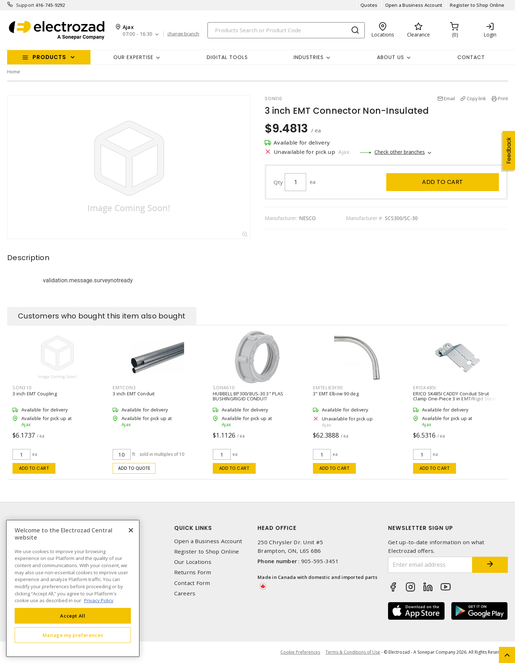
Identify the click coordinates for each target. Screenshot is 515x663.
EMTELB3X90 (328, 387)
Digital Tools (227, 57)
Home (13, 71)
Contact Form (192, 583)
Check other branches (399, 151)
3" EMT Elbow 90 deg (336, 393)
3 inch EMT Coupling (35, 393)
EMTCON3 (124, 387)
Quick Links (193, 528)
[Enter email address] (430, 565)
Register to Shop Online (477, 5)
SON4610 (223, 387)
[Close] (131, 530)
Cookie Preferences (300, 652)
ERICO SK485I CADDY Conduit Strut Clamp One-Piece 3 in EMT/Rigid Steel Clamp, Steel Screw (454, 398)
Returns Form (192, 572)
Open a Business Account (414, 5)
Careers (185, 593)
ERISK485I (424, 387)
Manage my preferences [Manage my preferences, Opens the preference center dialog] (73, 635)
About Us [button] (390, 57)
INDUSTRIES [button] (309, 57)
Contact (471, 57)
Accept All (72, 616)
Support (25, 5)
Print (503, 98)
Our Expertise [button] (133, 57)
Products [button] (49, 57)
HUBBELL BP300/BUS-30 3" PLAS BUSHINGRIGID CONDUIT (248, 396)
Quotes (369, 5)
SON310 (22, 387)
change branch (183, 34)
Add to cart (442, 182)
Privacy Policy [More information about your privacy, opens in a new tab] (98, 600)
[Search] (286, 30)
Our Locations (192, 562)
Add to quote (134, 468)
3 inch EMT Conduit (134, 393)
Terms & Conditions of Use (352, 652)
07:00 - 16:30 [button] (137, 34)
